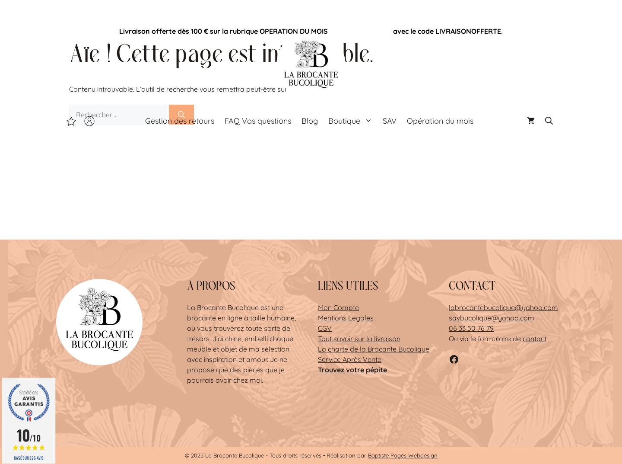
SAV (390, 121)
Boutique (353, 121)
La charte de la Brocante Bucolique (373, 349)
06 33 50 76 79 (471, 328)
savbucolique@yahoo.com (491, 318)
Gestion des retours (179, 121)
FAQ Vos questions (258, 121)
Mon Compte (338, 307)
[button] (549, 121)
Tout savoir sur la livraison (359, 338)
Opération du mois (360, 31)
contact (534, 338)
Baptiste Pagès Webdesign (403, 455)
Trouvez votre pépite (352, 369)
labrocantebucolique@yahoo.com (503, 307)
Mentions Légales (346, 318)
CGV (325, 328)
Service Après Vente (349, 359)
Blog (309, 121)
